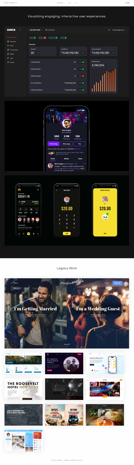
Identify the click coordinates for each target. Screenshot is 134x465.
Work (128, 2)
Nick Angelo (10, 3)
